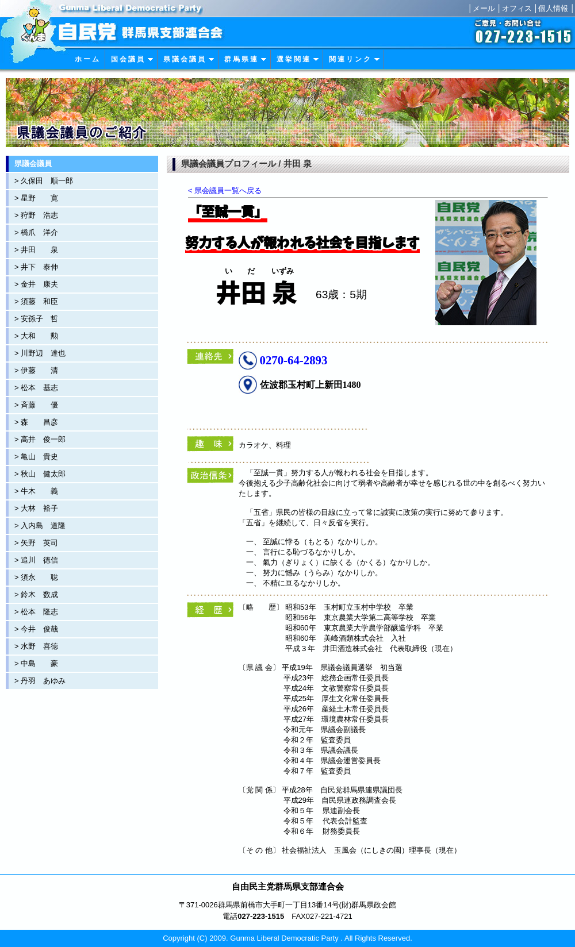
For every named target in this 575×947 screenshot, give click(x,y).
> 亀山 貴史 (36, 456)
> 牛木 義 (36, 491)
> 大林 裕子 (36, 508)
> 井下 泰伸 (36, 267)
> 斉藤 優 (36, 405)
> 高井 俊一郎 (40, 439)
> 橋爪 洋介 (36, 232)
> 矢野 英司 (36, 542)
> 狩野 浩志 (36, 215)
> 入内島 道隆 (40, 525)
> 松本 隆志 (36, 611)
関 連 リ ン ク (354, 59)
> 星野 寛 (36, 198)
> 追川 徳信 (36, 560)
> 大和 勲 (36, 336)
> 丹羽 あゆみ (40, 680)
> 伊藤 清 (36, 370)
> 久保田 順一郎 (43, 180)
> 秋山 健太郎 (40, 473)
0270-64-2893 (294, 360)
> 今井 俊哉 (36, 629)
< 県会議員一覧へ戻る (225, 190)
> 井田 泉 (36, 249)
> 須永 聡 (36, 577)
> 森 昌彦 (36, 422)
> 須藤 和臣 (36, 301)
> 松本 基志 (36, 387)
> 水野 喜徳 (36, 646)
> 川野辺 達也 (40, 353)
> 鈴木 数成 (36, 594)
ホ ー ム (87, 59)
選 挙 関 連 (298, 59)
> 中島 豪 (36, 663)
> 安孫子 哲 (36, 318)
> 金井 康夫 (36, 284)
